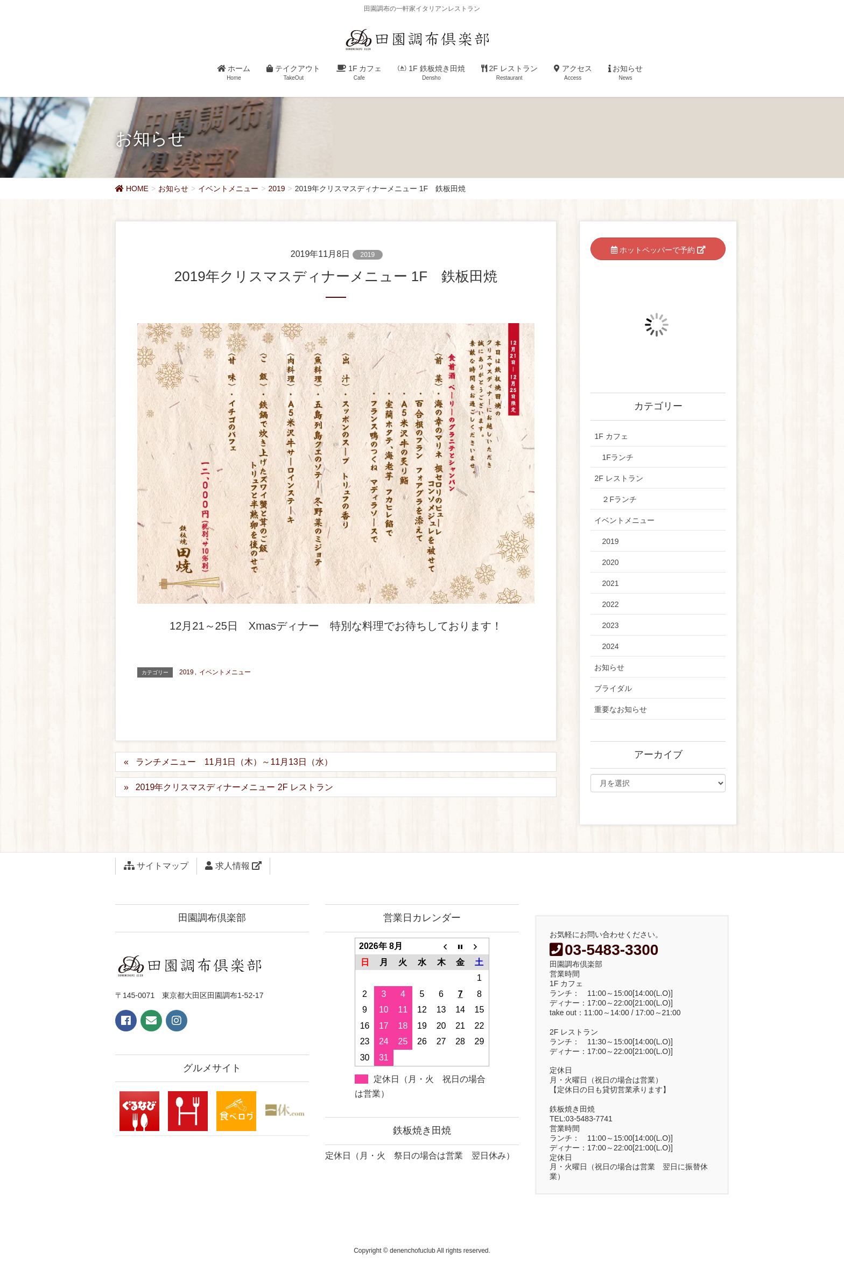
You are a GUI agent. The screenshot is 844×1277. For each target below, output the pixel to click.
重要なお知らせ (620, 709)
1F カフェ (611, 436)
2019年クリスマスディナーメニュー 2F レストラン (234, 787)
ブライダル (613, 688)
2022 (610, 604)
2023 (610, 625)
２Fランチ (619, 499)
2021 (610, 583)
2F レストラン (618, 478)
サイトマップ (156, 865)
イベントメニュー (225, 672)
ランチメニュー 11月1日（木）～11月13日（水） (234, 761)
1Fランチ (617, 457)
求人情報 (233, 865)
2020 (610, 562)
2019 (368, 255)
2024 (610, 646)
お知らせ (609, 667)
